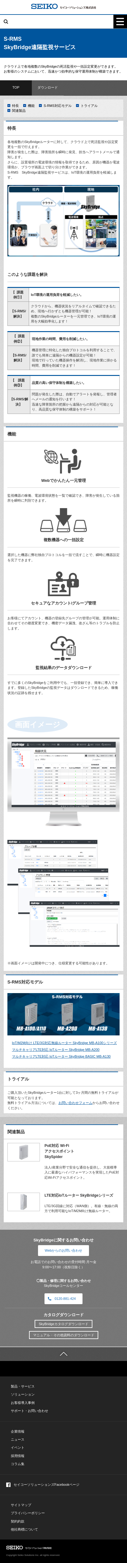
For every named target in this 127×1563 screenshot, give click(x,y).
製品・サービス (23, 1386)
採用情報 (17, 1456)
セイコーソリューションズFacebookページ (42, 1484)
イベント (17, 1447)
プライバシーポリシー (28, 1513)
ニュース (17, 1439)
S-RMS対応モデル (57, 105)
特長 (15, 105)
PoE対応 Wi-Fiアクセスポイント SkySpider (59, 1151)
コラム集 (17, 1464)
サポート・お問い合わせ (29, 1411)
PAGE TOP (112, 1548)
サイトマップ (21, 1505)
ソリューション (23, 1394)
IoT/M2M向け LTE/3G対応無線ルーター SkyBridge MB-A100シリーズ (64, 1043)
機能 (31, 105)
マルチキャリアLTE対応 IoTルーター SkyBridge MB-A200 (55, 1049)
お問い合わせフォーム (75, 1103)
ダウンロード (47, 87)
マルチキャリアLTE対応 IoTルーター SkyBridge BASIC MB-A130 (61, 1056)
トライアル (89, 105)
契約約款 (17, 1521)
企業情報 (17, 1431)
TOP (15, 87)
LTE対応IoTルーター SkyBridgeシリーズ (78, 1195)
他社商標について (24, 1529)
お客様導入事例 (23, 1403)
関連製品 (19, 110)
